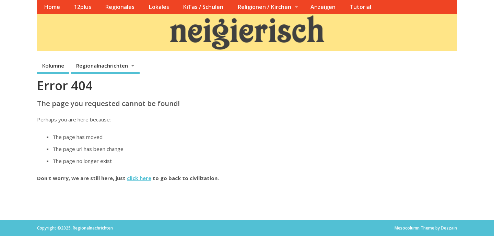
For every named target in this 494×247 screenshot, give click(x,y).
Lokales (159, 7)
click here (139, 178)
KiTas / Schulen (203, 7)
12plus (82, 7)
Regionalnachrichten (102, 65)
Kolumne (53, 65)
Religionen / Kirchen (264, 7)
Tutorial (360, 7)
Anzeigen (323, 7)
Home (52, 7)
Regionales (119, 7)
